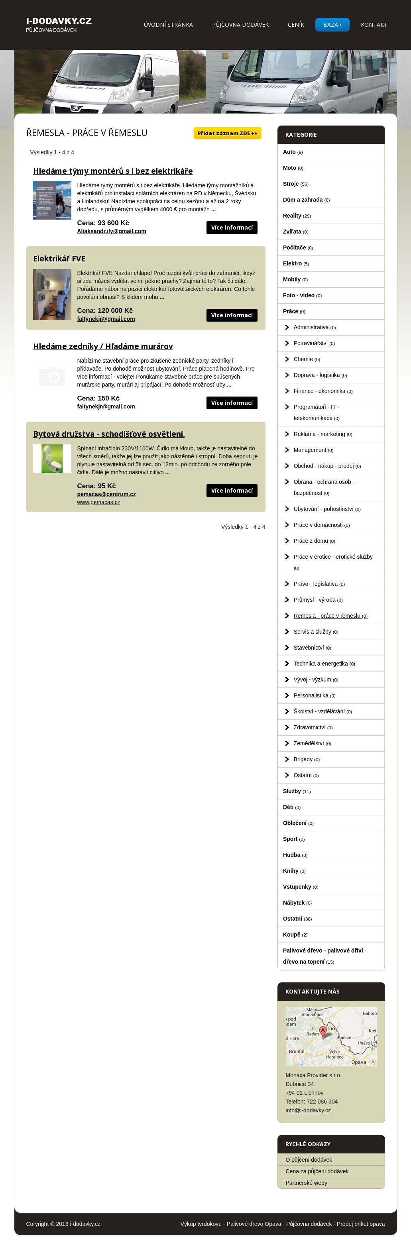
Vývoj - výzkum (316, 679)
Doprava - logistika (320, 375)
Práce (294, 311)
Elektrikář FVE (59, 258)
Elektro (296, 263)
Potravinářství (314, 343)
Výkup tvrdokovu (201, 1224)
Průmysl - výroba (318, 600)
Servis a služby (316, 631)
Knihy (294, 871)
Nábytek (297, 902)
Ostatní (306, 775)
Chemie (307, 359)
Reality (297, 215)
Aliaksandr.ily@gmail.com (111, 231)
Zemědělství (312, 743)
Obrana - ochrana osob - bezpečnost (324, 487)
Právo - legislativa (319, 584)
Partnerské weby (306, 1183)
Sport (294, 839)
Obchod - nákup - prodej (327, 466)
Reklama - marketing (323, 434)
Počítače (298, 247)
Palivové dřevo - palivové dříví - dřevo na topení (324, 956)
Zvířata (296, 231)
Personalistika (315, 695)
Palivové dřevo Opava (254, 1224)
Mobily (295, 279)
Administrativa (315, 327)
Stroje (296, 184)
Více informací (232, 227)
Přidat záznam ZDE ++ (228, 133)
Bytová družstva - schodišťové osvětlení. (109, 434)
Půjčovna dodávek (240, 24)
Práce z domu (315, 541)
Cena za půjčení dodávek (317, 1171)
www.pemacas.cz (98, 502)
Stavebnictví (312, 647)
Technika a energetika (324, 663)
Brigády (307, 759)
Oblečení (298, 823)
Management (314, 450)
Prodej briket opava (361, 1224)
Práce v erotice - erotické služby (333, 562)
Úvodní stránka (168, 24)
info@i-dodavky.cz (308, 1110)
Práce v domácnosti (322, 525)
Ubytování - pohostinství (327, 509)
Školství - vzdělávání (323, 711)
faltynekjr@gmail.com (106, 319)
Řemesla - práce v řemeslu (331, 616)
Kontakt (374, 24)
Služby (297, 791)
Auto (293, 152)
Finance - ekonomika (323, 391)
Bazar (332, 24)
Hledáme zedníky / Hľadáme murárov (103, 346)
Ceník (296, 24)
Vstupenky (301, 887)
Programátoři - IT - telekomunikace (317, 412)
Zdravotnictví (313, 727)
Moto (293, 168)
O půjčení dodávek (309, 1160)
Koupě (295, 934)
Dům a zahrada (306, 199)
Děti (292, 807)
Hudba (295, 855)
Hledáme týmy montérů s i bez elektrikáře (113, 171)
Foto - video (302, 295)
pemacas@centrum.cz (106, 494)
